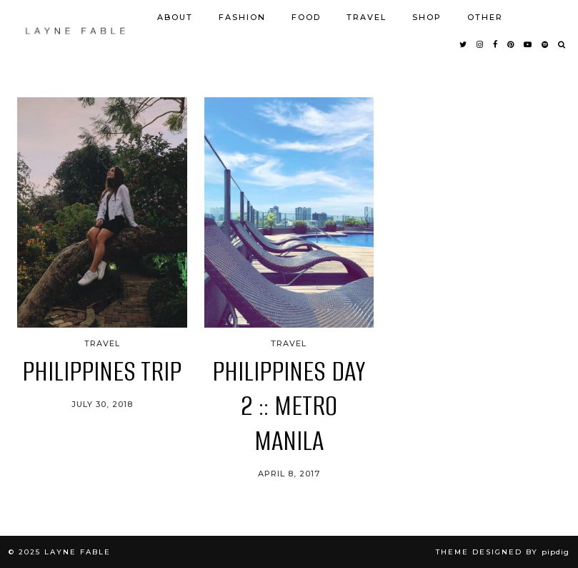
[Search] (562, 44)
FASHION (242, 17)
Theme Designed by (502, 552)
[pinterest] (511, 44)
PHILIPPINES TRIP (101, 371)
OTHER (485, 17)
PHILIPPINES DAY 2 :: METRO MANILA (289, 406)
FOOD (306, 17)
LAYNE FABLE (77, 552)
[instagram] (480, 44)
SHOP (427, 17)
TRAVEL (367, 17)
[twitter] (463, 44)
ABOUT (175, 17)
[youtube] (528, 44)
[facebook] (496, 44)
